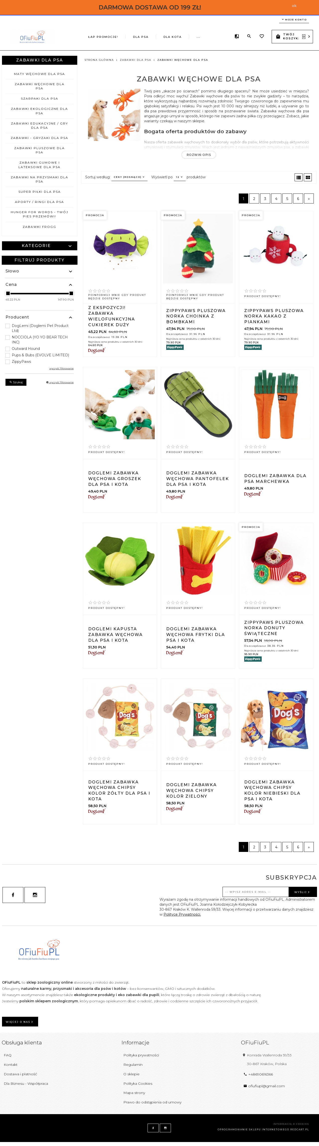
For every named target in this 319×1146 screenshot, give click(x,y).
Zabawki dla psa (39, 60)
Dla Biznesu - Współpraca (26, 1083)
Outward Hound (26, 348)
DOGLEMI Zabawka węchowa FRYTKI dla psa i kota (195, 635)
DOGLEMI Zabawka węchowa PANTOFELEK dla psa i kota (197, 479)
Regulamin (133, 1064)
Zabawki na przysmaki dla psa (39, 179)
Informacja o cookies (291, 1124)
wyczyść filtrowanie (61, 368)
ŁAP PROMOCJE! (76, 36)
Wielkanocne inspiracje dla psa (180, 36)
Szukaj (16, 382)
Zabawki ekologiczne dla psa (39, 111)
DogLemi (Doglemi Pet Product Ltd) (40, 328)
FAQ (7, 1055)
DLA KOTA (135, 36)
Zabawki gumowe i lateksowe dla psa (39, 165)
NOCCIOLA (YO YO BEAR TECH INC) (40, 339)
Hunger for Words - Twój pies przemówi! (39, 214)
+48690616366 (258, 1074)
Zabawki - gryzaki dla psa (39, 138)
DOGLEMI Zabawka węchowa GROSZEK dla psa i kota (114, 479)
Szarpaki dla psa (39, 98)
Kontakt (10, 1064)
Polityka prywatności (141, 1055)
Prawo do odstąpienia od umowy (152, 1102)
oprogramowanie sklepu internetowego (253, 1129)
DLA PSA (108, 36)
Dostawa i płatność (20, 1074)
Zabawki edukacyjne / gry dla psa (39, 125)
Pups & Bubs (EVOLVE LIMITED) (40, 355)
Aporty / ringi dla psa (39, 202)
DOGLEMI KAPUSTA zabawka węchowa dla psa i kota (115, 635)
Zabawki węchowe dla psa (40, 86)
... (221, 35)
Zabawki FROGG (39, 227)
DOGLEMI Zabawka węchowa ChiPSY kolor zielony (191, 790)
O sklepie (131, 1074)
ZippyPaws (21, 361)
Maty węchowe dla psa (39, 74)
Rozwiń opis (199, 155)
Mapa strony (134, 1092)
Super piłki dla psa (39, 191)
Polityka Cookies (137, 1083)
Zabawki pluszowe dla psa (39, 150)
